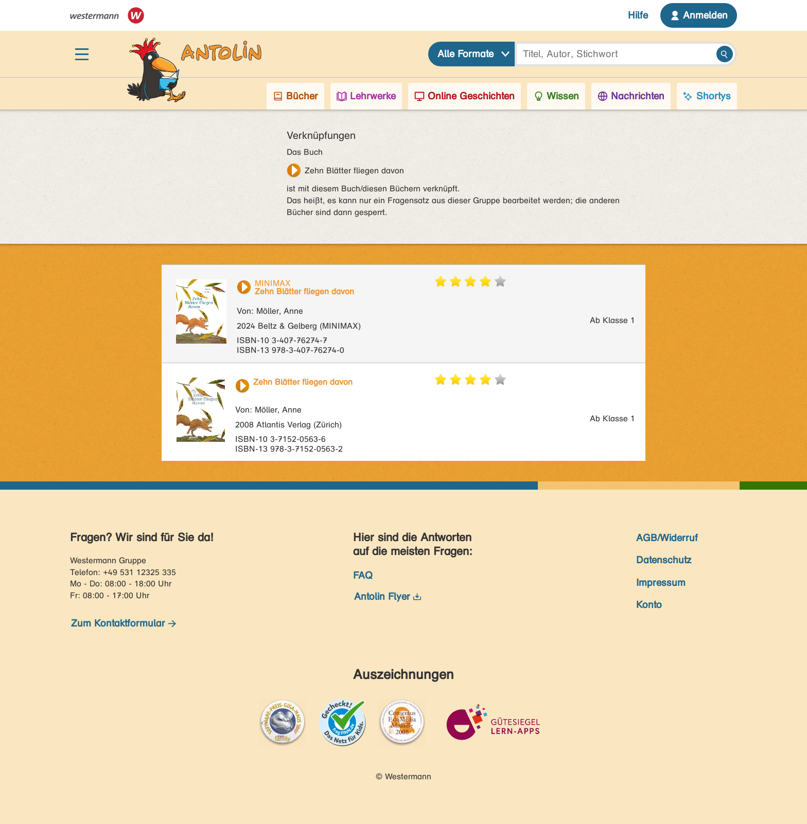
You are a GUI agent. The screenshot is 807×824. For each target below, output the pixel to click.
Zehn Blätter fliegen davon (354, 170)
